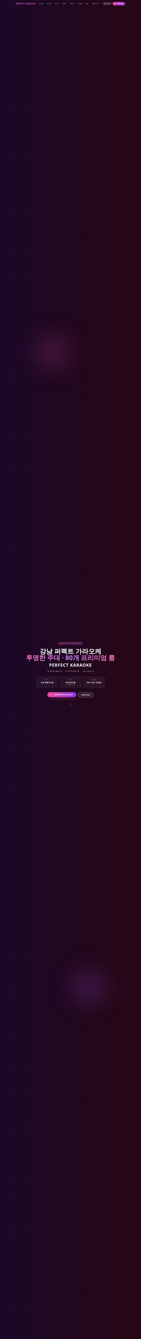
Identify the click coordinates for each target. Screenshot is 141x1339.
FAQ (87, 3)
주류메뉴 (71, 3)
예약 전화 (119, 3)
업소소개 (49, 3)
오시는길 (80, 3)
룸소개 (57, 3)
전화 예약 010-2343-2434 (62, 695)
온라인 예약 (107, 3)
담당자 (64, 3)
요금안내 (41, 3)
